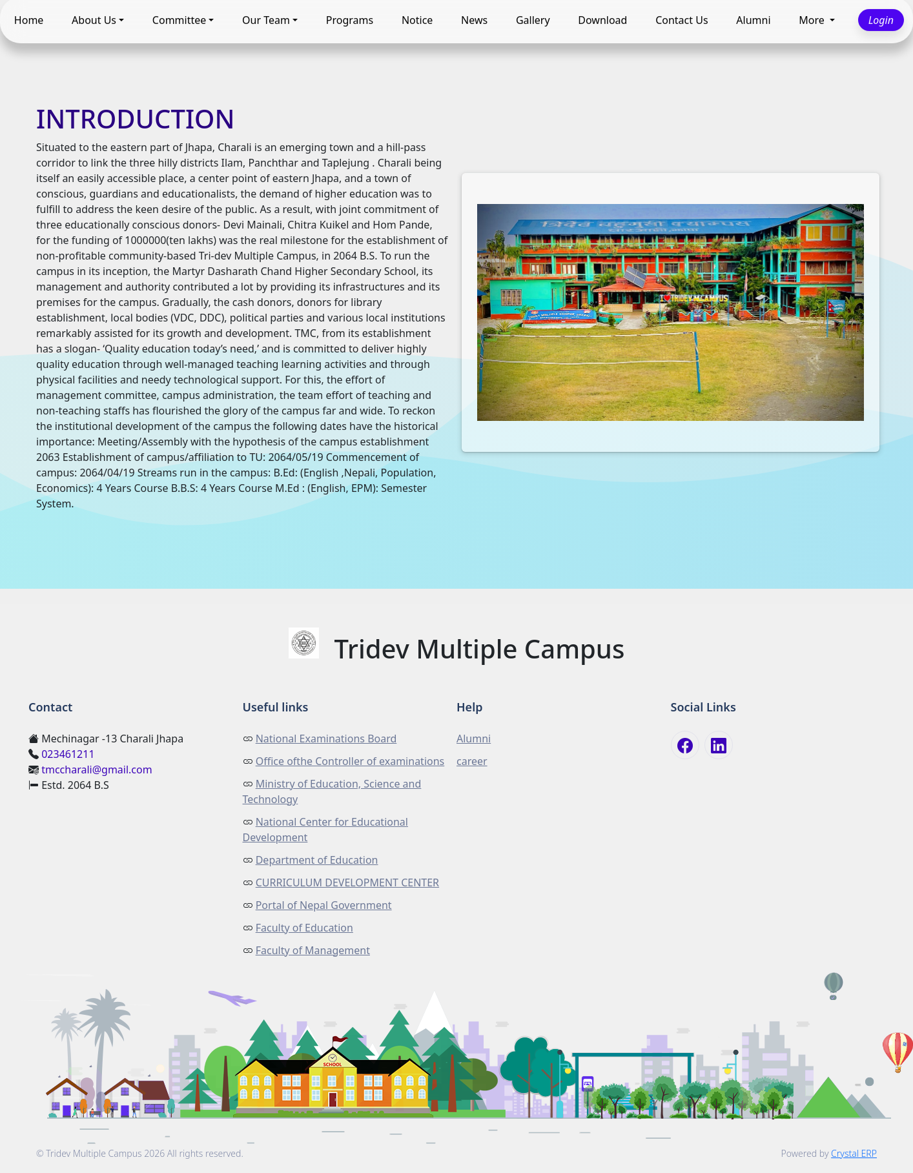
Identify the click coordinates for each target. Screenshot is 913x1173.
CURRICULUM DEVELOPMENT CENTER (347, 882)
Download (602, 21)
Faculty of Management (313, 950)
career (471, 761)
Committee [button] (179, 21)
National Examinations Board (326, 738)
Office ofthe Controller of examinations (350, 761)
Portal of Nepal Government (324, 905)
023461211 (67, 754)
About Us (94, 21)
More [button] (813, 21)
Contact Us (681, 21)
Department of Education (317, 860)
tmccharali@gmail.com (96, 769)
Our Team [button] (266, 21)
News (474, 21)
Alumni (753, 21)
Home (29, 21)
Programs (349, 21)
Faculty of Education (304, 928)
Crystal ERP (854, 1153)
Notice (417, 21)
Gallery (533, 21)
